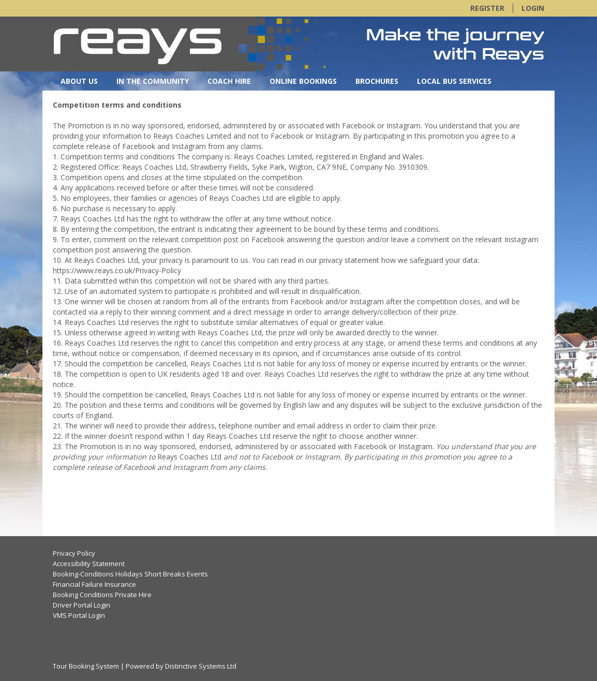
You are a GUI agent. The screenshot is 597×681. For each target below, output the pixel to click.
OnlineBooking (212, 100)
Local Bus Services (454, 81)
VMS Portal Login (79, 615)
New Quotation (294, 100)
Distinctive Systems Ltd (200, 666)
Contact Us (84, 100)
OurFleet (145, 100)
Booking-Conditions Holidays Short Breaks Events (130, 574)
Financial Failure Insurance (94, 584)
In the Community (152, 81)
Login (532, 8)
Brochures (376, 81)
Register (487, 8)
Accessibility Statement (89, 563)
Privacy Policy (74, 553)
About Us (79, 81)
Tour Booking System (86, 666)
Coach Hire (229, 81)
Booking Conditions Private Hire (102, 594)
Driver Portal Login (81, 605)
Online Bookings (303, 81)
